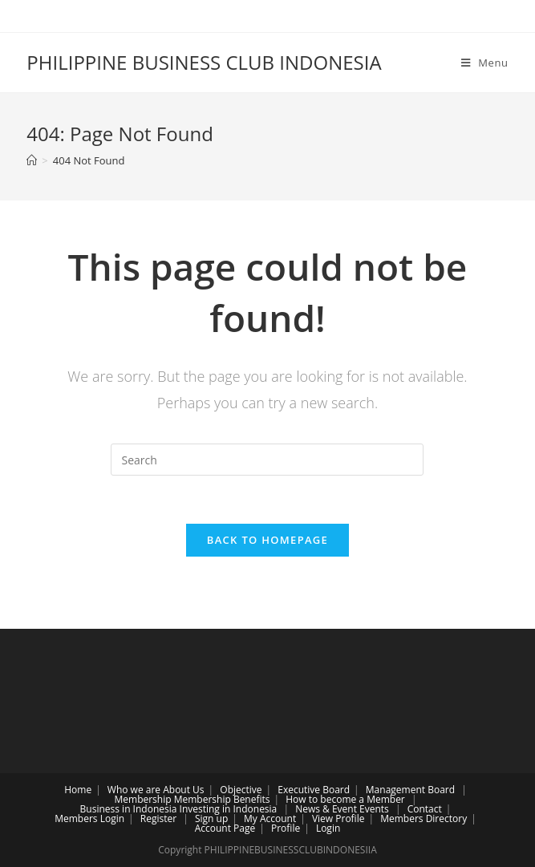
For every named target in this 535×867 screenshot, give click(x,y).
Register (158, 818)
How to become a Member (345, 799)
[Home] (31, 160)
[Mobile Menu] (485, 62)
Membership (142, 799)
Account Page (225, 828)
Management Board (410, 789)
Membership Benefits (222, 799)
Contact (424, 809)
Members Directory (423, 818)
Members (76, 818)
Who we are (133, 789)
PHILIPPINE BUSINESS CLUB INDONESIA (203, 62)
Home (77, 789)
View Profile (338, 818)
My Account (270, 818)
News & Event (326, 809)
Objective (240, 789)
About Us (183, 789)
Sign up (211, 818)
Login (112, 818)
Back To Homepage (267, 540)
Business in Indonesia (128, 809)
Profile (285, 828)
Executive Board (314, 789)
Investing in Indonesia (229, 809)
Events (374, 809)
